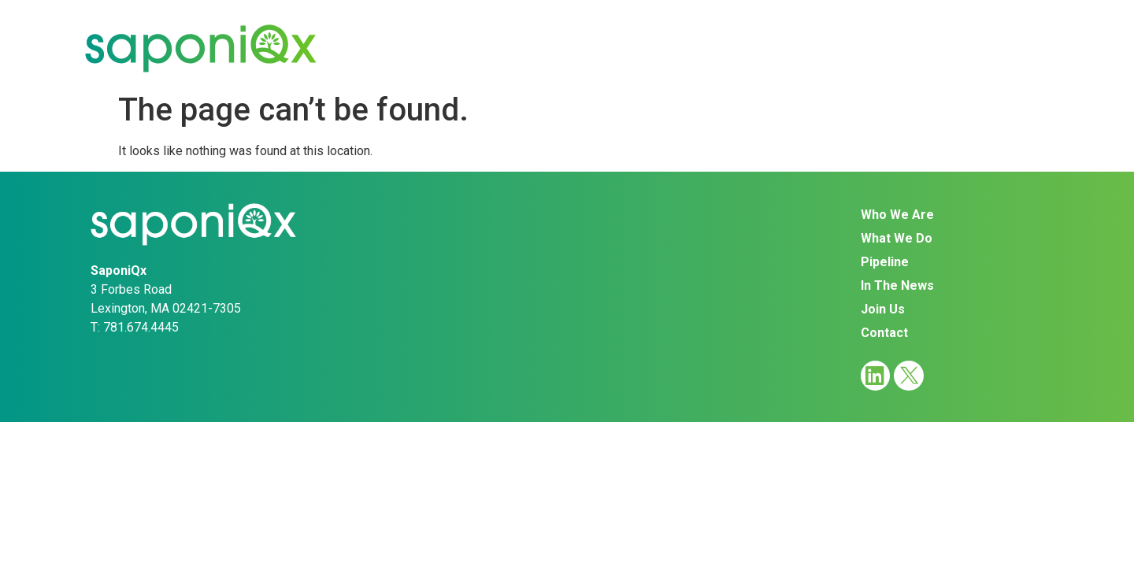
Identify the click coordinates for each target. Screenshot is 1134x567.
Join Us (905, 47)
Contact (1001, 47)
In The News (794, 47)
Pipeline (680, 47)
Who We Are (435, 47)
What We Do (565, 47)
